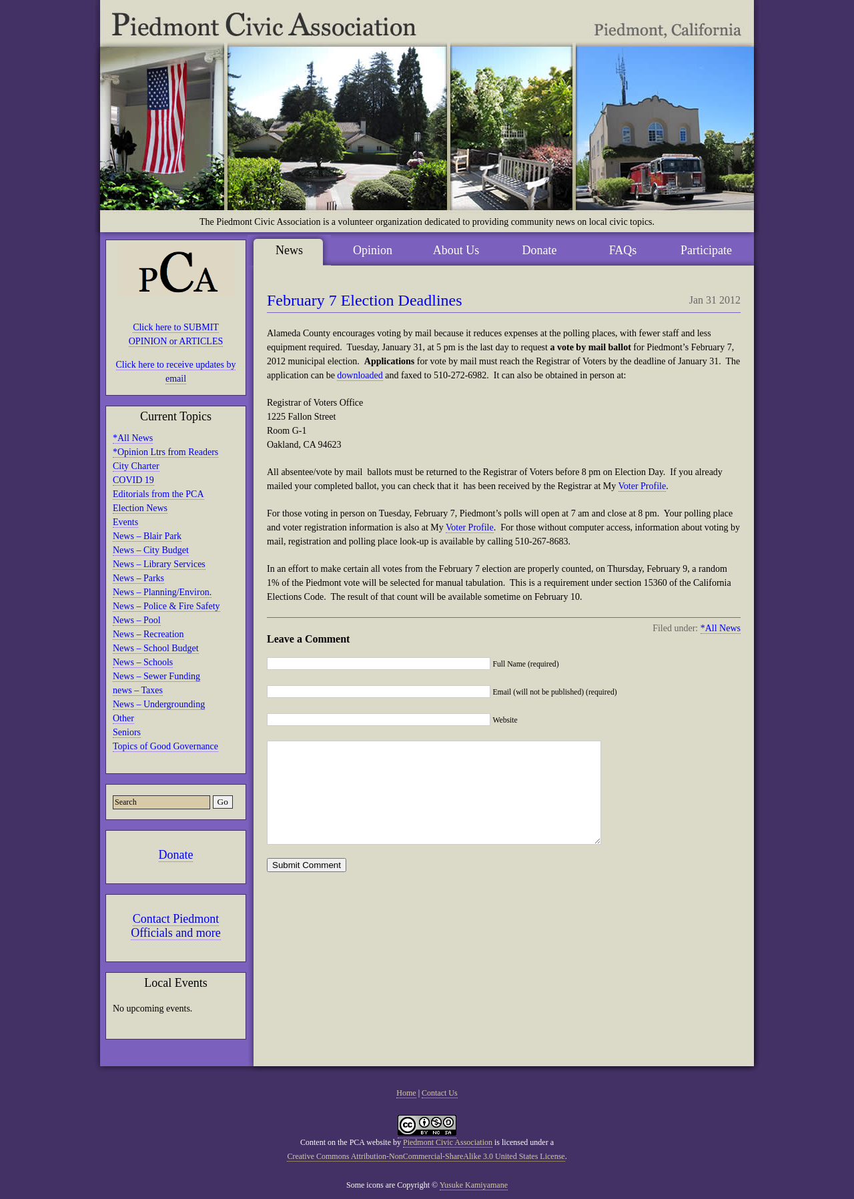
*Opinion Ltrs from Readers (165, 452)
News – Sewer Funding (156, 676)
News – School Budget (156, 648)
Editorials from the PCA (158, 494)
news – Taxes (138, 690)
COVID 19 (133, 480)
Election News (140, 508)
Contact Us (440, 1093)
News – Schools (143, 662)
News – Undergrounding (159, 704)
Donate (176, 854)
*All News (133, 438)
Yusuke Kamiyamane (474, 1185)
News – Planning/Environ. (162, 592)
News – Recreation (148, 634)
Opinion (372, 250)
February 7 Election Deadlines (364, 300)
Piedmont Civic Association (447, 1142)
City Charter (136, 466)
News (289, 250)
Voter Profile (642, 486)
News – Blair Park (147, 536)
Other (123, 718)
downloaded (359, 375)
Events (125, 522)
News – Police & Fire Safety (166, 606)
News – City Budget (151, 550)
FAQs (623, 250)
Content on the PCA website (345, 1142)
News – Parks (138, 578)
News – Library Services (159, 564)
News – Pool (137, 620)
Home (406, 1093)
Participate (706, 250)
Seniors (127, 732)
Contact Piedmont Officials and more (176, 925)
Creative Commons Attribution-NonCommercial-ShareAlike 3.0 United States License (425, 1156)
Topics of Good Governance (165, 746)
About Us (456, 250)
